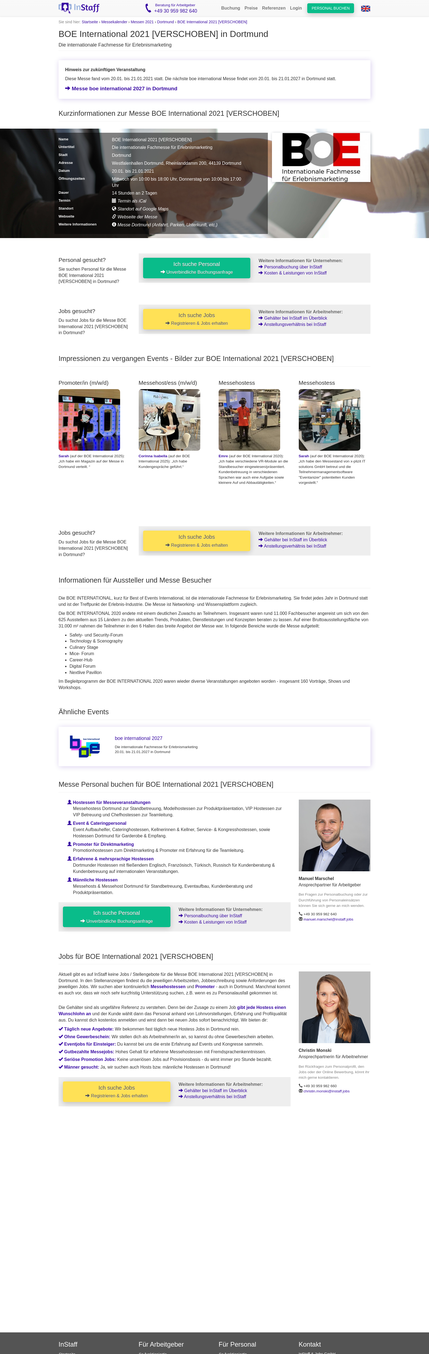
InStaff (68, 1344)
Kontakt (310, 1344)
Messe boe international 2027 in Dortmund (121, 88)
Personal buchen (331, 8)
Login (296, 8)
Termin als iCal (129, 201)
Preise (251, 8)
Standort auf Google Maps (140, 209)
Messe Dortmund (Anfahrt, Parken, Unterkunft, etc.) (165, 224)
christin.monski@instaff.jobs (326, 1091)
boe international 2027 (139, 738)
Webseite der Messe (134, 217)
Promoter (205, 987)
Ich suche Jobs (196, 319)
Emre (223, 456)
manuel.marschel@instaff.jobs (328, 919)
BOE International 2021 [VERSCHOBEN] (212, 22)
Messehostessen (167, 987)
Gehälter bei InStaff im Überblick (293, 318)
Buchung (230, 8)
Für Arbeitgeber (161, 1344)
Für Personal (237, 1344)
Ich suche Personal (197, 268)
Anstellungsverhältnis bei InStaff (292, 324)
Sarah (64, 456)
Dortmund (165, 22)
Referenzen (274, 8)
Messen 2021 (142, 22)
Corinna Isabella (153, 456)
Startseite (90, 22)
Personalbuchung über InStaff (290, 267)
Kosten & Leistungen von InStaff (293, 273)
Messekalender (114, 22)
